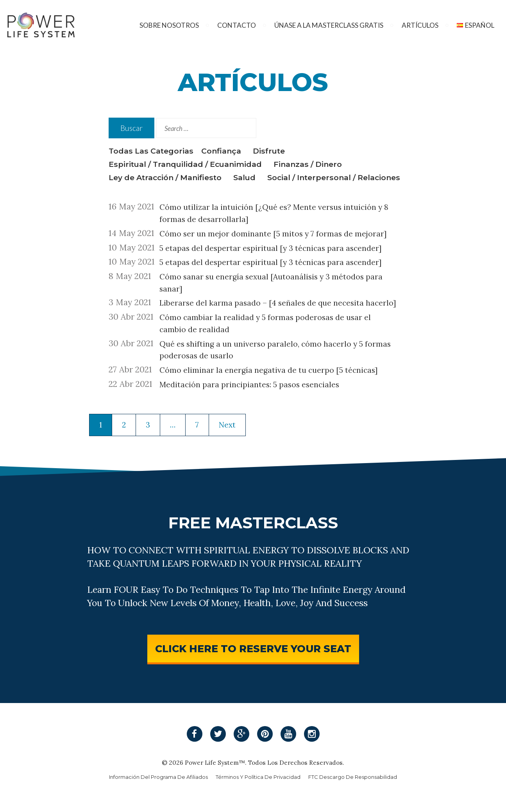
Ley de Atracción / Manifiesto (165, 177)
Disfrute (269, 151)
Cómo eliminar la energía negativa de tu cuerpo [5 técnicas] (268, 370)
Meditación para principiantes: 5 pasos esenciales (249, 384)
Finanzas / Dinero (308, 164)
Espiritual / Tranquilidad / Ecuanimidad (185, 164)
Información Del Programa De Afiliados (158, 777)
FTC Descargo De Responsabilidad (352, 777)
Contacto (236, 25)
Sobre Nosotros (169, 25)
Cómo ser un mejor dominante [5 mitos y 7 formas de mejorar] (272, 233)
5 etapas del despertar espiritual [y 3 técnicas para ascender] (270, 248)
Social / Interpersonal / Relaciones (333, 177)
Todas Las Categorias (151, 151)
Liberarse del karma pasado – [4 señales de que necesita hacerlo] (277, 303)
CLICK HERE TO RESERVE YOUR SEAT (253, 648)
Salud (244, 177)
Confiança (221, 151)
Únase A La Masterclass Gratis (328, 25)
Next (227, 424)
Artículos (420, 25)
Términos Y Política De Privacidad (258, 777)
